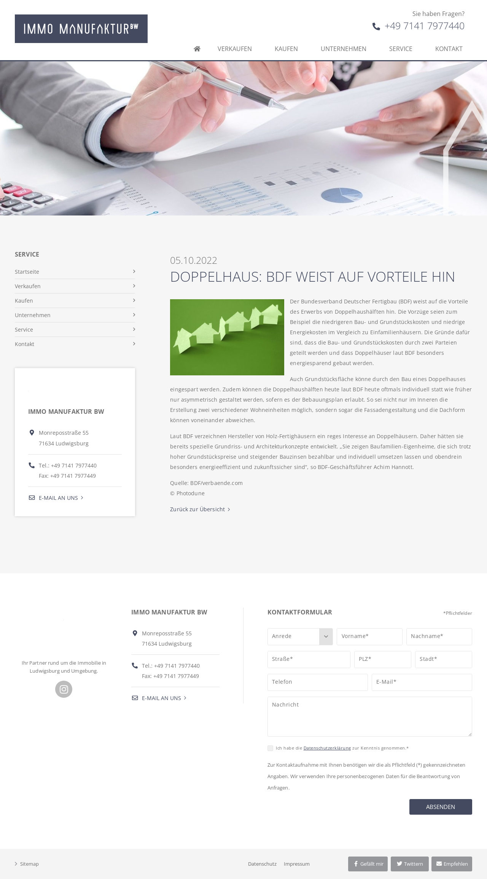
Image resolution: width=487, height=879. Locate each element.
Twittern (409, 863)
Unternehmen (343, 49)
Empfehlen (452, 863)
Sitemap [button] (29, 863)
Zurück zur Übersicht (197, 509)
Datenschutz (262, 863)
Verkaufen (235, 49)
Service (400, 49)
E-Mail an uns (53, 497)
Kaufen (286, 49)
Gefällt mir (368, 863)
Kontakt (449, 49)
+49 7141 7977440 (418, 25)
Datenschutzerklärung (327, 748)
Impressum (297, 863)
